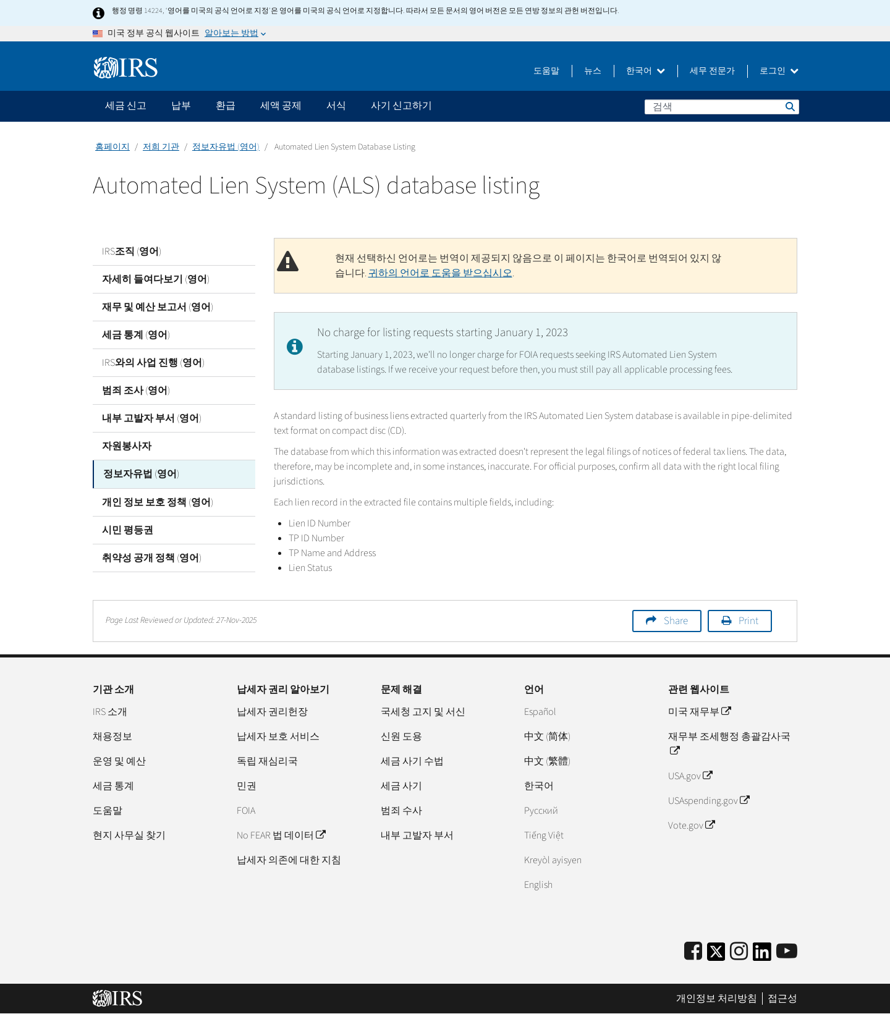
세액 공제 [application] (281, 105)
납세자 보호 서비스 (278, 736)
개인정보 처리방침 (716, 998)
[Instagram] (739, 952)
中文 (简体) (547, 736)
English (538, 885)
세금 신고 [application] (125, 105)
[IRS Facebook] (693, 952)
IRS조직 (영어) (131, 251)
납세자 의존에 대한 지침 (289, 860)
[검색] (722, 106)
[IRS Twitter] (716, 955)
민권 (246, 786)
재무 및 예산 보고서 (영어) (157, 307)
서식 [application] (336, 105)
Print (748, 621)
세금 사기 (401, 786)
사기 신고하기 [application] (401, 105)
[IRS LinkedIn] (762, 955)
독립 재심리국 (267, 761)
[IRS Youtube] (786, 952)
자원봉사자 (126, 446)
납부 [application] (181, 105)
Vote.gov (691, 825)
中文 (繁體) (547, 761)
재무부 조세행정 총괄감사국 (729, 744)
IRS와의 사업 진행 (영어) (153, 363)
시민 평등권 (127, 529)
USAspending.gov (708, 801)
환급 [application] (225, 105)
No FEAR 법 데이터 (281, 835)
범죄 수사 (401, 811)
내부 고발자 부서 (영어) (151, 418)
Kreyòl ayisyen (553, 860)
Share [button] (676, 621)
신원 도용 (401, 736)
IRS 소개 (110, 712)
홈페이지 (112, 147)
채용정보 (112, 736)
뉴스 (592, 71)
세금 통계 (113, 786)
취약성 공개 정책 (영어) (151, 557)
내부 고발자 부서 (417, 835)
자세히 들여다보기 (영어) (156, 279)
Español (540, 712)
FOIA (246, 811)
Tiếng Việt (544, 835)
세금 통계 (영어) (136, 335)
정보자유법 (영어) (226, 147)
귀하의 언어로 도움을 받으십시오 (440, 273)
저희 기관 (161, 147)
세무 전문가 (712, 71)
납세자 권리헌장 (272, 712)
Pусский (541, 811)
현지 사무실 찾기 (129, 835)
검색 (789, 106)
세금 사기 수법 (412, 761)
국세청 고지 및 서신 (423, 712)
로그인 (779, 71)
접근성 (782, 998)
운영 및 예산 (119, 761)
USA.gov (690, 776)
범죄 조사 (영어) (136, 390)
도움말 (546, 71)
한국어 (645, 71)
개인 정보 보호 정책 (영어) (157, 502)
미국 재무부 (699, 712)
